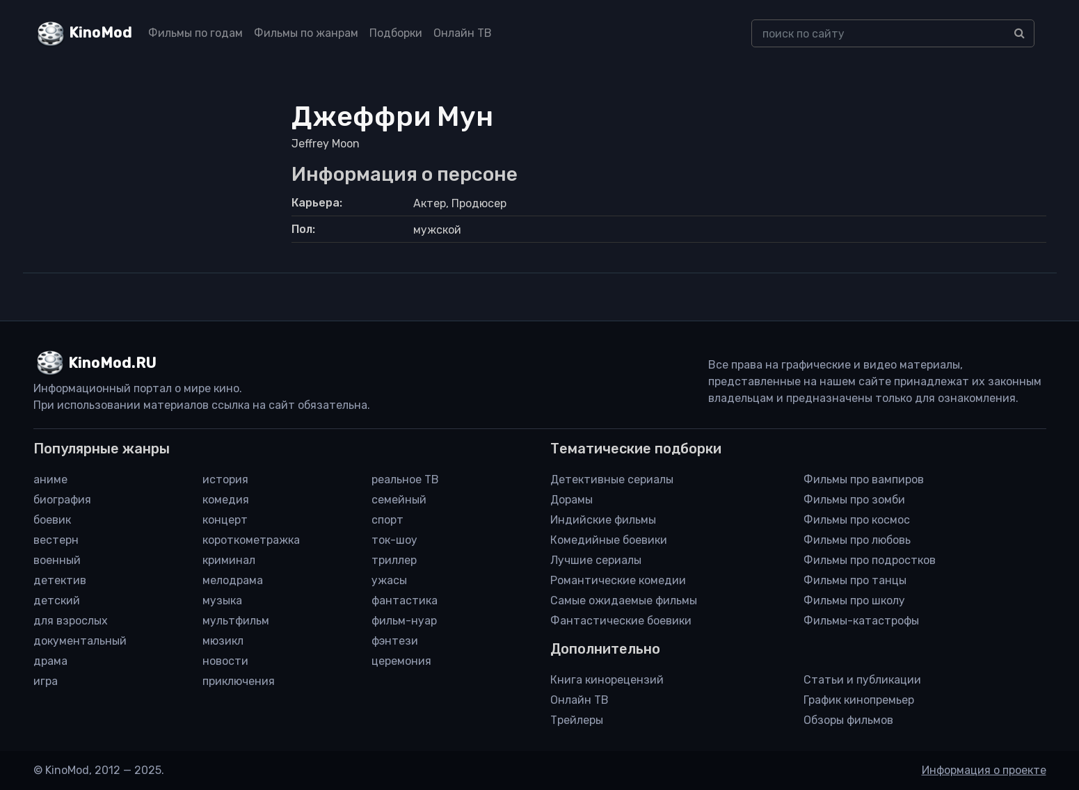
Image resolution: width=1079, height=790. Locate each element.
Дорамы (571, 499)
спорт (387, 519)
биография (62, 499)
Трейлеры (576, 720)
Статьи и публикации (862, 679)
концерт (225, 519)
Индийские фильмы (603, 519)
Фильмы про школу (854, 600)
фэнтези (394, 640)
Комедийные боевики (608, 540)
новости (225, 661)
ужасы (389, 580)
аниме (50, 479)
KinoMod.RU (112, 363)
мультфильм (235, 620)
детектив (59, 580)
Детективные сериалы (611, 479)
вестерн (56, 540)
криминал (228, 560)
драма (50, 661)
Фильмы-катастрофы (861, 620)
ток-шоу (394, 540)
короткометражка (251, 540)
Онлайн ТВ (462, 33)
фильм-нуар (404, 620)
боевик (52, 519)
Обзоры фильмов (848, 720)
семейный (398, 499)
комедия (225, 499)
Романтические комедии (618, 580)
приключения (238, 681)
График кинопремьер (859, 700)
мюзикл (222, 640)
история (225, 479)
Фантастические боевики (621, 620)
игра (45, 681)
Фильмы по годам (195, 33)
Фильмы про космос (857, 519)
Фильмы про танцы (855, 580)
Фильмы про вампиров (864, 479)
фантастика (404, 600)
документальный (80, 640)
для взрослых (70, 620)
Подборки (395, 33)
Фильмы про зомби (854, 499)
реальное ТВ (405, 479)
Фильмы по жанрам (306, 33)
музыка (222, 600)
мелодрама (232, 580)
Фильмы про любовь (857, 540)
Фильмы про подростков (870, 560)
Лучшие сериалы (595, 560)
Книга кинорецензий (607, 679)
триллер (394, 560)
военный (57, 560)
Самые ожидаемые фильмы (623, 600)
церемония (401, 661)
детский (56, 600)
